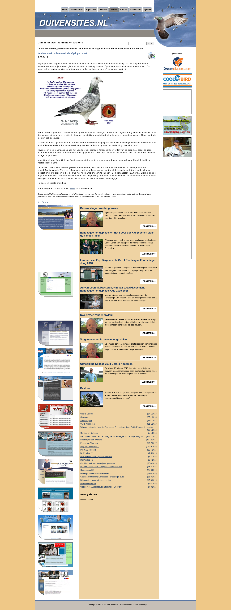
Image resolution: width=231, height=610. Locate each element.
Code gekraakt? (118, 470)
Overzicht (103, 9)
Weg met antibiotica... (118, 446)
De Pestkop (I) (118, 460)
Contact (123, 9)
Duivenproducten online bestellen (118, 473)
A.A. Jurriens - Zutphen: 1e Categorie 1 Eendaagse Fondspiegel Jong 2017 (118, 436)
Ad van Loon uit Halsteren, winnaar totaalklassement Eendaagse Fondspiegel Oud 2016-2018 (112, 289)
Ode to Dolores (118, 414)
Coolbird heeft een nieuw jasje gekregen (118, 463)
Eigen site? (91, 9)
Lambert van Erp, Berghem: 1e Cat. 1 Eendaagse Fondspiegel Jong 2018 (117, 262)
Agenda (147, 9)
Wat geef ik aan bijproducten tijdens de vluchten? (118, 487)
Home (64, 9)
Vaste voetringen (118, 424)
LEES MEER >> (149, 226)
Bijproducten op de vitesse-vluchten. (118, 480)
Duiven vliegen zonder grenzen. (99, 208)
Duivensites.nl (76, 9)
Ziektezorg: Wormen (118, 443)
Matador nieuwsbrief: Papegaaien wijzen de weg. (118, 466)
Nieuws (114, 9)
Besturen (85, 388)
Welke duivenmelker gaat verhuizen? (118, 456)
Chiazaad (118, 417)
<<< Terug (43, 202)
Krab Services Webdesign (137, 605)
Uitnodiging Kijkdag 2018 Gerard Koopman (106, 364)
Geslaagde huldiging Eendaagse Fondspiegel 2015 (118, 477)
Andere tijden (118, 420)
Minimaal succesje (118, 450)
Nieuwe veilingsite (118, 483)
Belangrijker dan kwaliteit (118, 440)
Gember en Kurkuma (118, 433)
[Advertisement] (55, 252)
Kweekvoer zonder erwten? (96, 315)
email (72, 188)
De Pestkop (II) (118, 453)
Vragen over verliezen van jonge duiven (104, 339)
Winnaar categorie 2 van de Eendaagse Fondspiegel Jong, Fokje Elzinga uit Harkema (118, 427)
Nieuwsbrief (135, 9)
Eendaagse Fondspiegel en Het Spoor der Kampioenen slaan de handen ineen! (117, 234)
